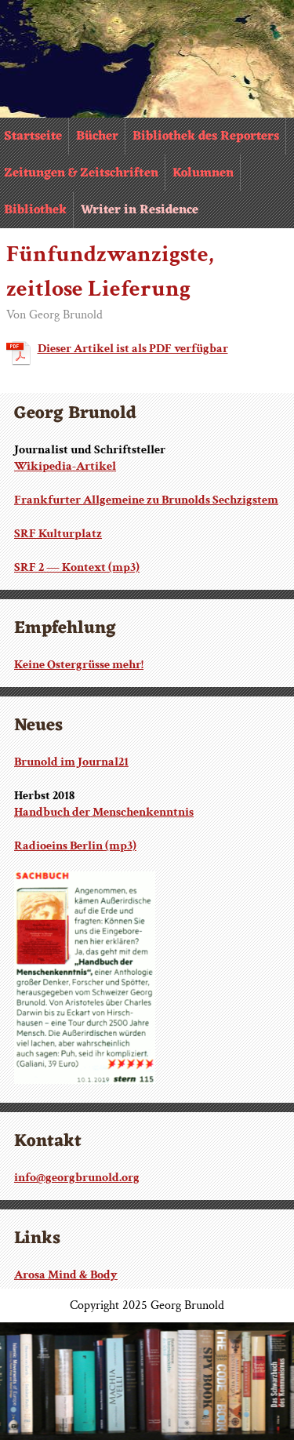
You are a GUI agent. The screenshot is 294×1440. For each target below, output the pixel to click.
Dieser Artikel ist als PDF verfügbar (133, 348)
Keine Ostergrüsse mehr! (78, 664)
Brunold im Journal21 (71, 762)
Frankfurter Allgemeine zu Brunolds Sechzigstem (146, 500)
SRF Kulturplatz (58, 533)
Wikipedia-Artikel (65, 466)
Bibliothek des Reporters (205, 136)
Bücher (97, 136)
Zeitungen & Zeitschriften (81, 173)
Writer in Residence (139, 210)
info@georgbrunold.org (77, 1177)
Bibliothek (35, 210)
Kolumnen (203, 173)
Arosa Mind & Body (66, 1275)
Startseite (33, 136)
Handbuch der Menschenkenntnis (104, 812)
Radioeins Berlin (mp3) (75, 846)
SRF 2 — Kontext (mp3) (77, 567)
